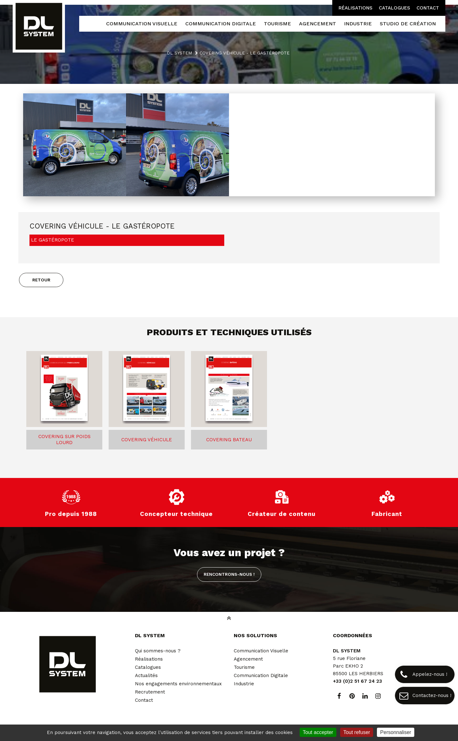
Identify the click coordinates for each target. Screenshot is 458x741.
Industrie (244, 684)
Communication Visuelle (261, 651)
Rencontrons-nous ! (229, 574)
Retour (41, 279)
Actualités (146, 675)
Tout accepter (318, 732)
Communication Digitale (261, 675)
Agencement (248, 659)
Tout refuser (356, 732)
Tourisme (244, 667)
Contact (428, 8)
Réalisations (355, 8)
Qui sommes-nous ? (158, 651)
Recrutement (150, 692)
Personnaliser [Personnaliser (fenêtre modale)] (395, 732)
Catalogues (394, 8)
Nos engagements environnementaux (178, 684)
